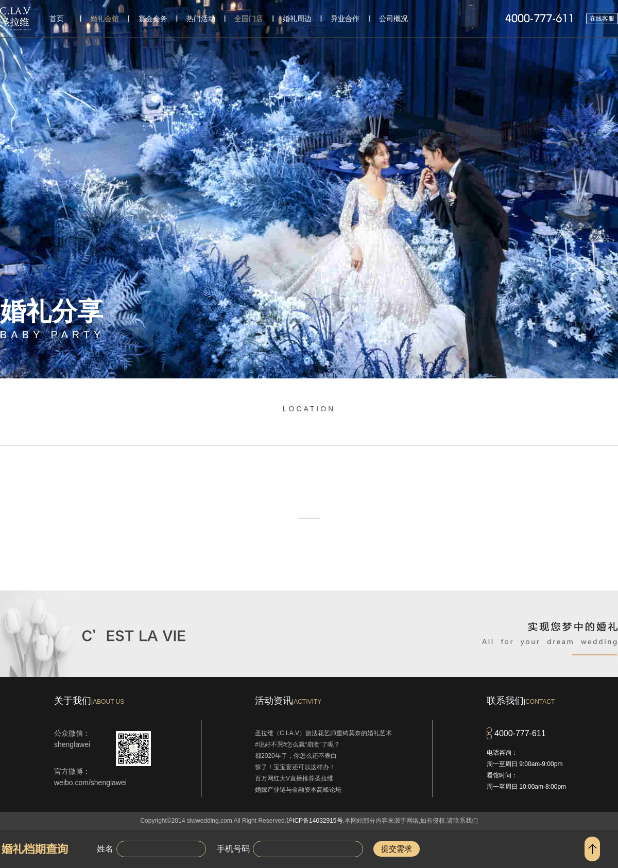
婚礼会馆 (104, 18)
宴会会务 (153, 18)
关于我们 (89, 701)
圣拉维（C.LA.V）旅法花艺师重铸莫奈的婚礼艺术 (323, 733)
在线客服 (602, 18)
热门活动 (200, 18)
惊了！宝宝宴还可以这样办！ (295, 767)
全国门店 (248, 18)
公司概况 (393, 18)
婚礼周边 (297, 18)
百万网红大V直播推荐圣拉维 (294, 778)
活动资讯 (288, 701)
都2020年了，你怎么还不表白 (296, 755)
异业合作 (345, 18)
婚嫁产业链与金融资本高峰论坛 (298, 789)
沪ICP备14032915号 (314, 820)
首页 (56, 18)
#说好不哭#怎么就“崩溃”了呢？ (297, 744)
